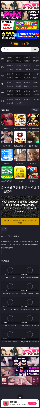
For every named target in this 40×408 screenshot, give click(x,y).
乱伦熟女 (27, 78)
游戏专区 (36, 57)
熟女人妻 (10, 69)
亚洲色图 (18, 83)
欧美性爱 (36, 74)
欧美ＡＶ (27, 66)
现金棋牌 (27, 61)
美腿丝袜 (10, 86)
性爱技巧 (36, 95)
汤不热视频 (35, 99)
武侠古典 (36, 91)
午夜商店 (18, 99)
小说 (2, 92)
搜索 (35, 49)
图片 (2, 84)
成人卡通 (27, 74)
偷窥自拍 (10, 83)
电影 (2, 75)
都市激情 (10, 91)
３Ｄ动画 (36, 66)
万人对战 (27, 57)
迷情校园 (10, 95)
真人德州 (18, 57)
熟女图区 (27, 86)
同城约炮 (10, 99)
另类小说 (18, 95)
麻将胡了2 (10, 61)
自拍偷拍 (18, 66)
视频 (2, 67)
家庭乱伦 (18, 91)
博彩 (2, 59)
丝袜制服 (18, 69)
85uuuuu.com (20, 44)
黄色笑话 (27, 95)
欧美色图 (27, 83)
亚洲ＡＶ (10, 66)
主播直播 (27, 69)
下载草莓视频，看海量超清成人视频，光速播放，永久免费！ (20, 221)
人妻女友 (27, 91)
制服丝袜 (10, 78)
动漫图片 (36, 83)
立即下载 (32, 403)
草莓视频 (27, 99)
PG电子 (9, 57)
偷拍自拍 (18, 74)
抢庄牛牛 (36, 61)
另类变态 (36, 78)
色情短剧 (18, 103)
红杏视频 (10, 103)
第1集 (4, 229)
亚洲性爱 (10, 74)
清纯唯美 (18, 86)
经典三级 (18, 78)
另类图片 (36, 86)
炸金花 (18, 61)
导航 (2, 101)
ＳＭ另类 (36, 69)
